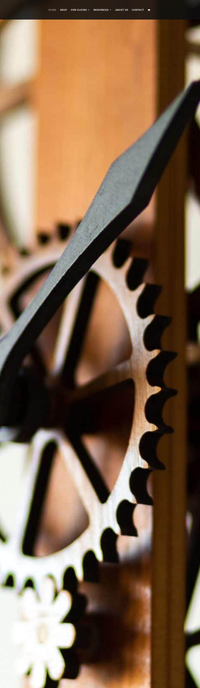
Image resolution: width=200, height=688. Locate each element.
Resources (101, 10)
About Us (121, 10)
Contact (138, 10)
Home (52, 10)
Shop (63, 10)
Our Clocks (79, 10)
